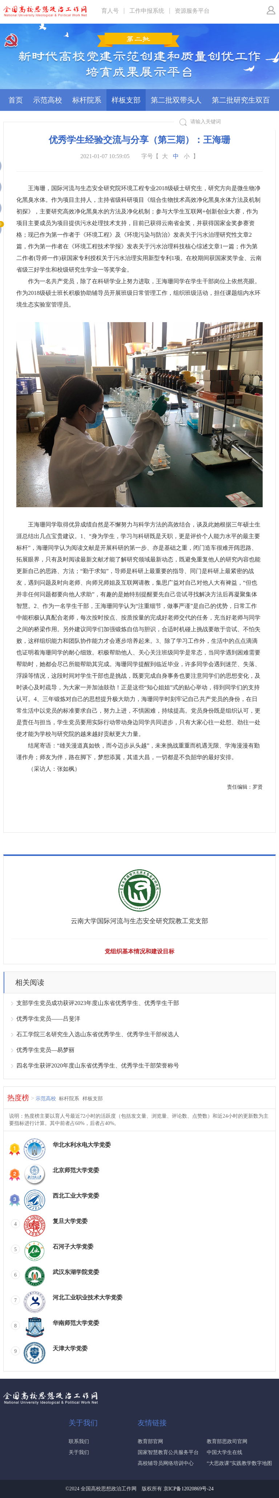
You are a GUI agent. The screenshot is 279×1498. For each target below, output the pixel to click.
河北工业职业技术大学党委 (87, 1297)
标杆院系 (86, 100)
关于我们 (79, 1452)
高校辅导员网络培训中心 (166, 1463)
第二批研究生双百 (241, 100)
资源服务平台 (192, 11)
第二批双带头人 (176, 100)
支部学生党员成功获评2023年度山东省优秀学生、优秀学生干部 (97, 1003)
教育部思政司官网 (227, 1441)
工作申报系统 (146, 11)
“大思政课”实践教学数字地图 (239, 1463)
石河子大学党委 (73, 1246)
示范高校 (47, 100)
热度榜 (20, 1098)
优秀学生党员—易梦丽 (45, 1050)
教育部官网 (150, 1441)
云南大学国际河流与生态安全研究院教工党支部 (139, 921)
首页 (15, 100)
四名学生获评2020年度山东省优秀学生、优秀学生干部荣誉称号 (97, 1065)
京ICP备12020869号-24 (188, 1488)
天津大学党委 (70, 1348)
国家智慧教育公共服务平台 (168, 1452)
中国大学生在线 (224, 1452)
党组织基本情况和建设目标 (139, 951)
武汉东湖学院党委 (76, 1272)
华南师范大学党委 (76, 1323)
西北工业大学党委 (76, 1196)
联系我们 (79, 1441)
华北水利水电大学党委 (82, 1145)
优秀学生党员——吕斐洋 (48, 1019)
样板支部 (126, 100)
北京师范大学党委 (76, 1170)
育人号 (110, 11)
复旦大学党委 (70, 1221)
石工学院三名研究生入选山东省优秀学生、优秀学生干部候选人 (97, 1034)
